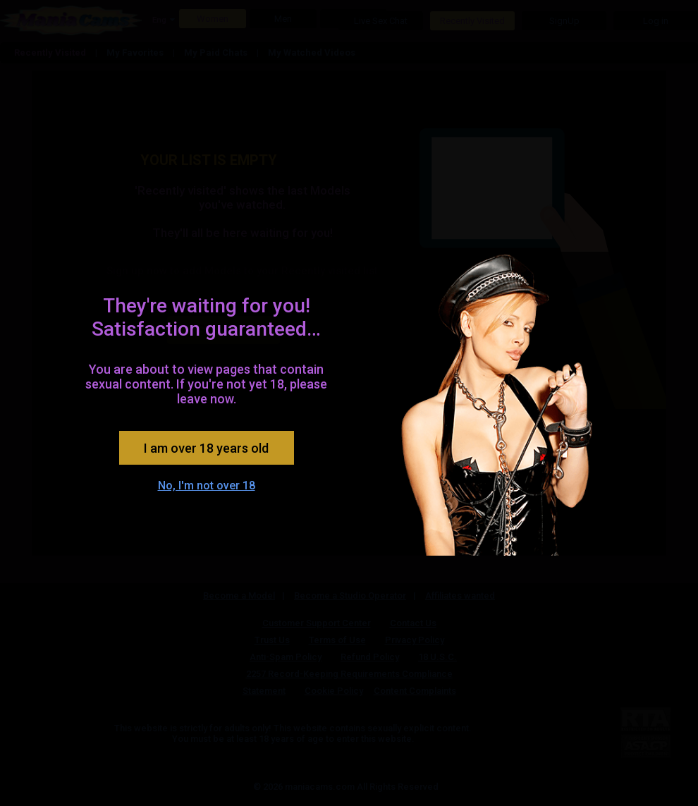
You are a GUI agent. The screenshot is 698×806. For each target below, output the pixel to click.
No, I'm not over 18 (206, 485)
